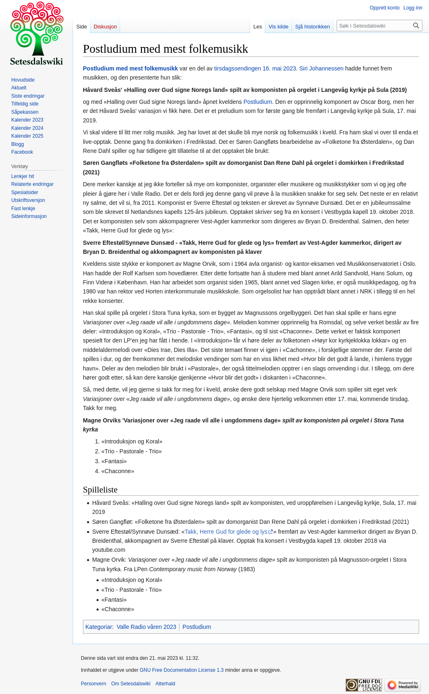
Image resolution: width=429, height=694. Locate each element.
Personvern (93, 684)
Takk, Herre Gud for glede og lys (225, 531)
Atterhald (165, 684)
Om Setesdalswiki (130, 684)
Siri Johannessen (321, 68)
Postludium (257, 101)
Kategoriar (98, 627)
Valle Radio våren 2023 (147, 627)
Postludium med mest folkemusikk (130, 68)
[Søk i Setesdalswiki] (379, 25)
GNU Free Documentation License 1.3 (182, 670)
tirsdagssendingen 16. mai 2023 (255, 68)
